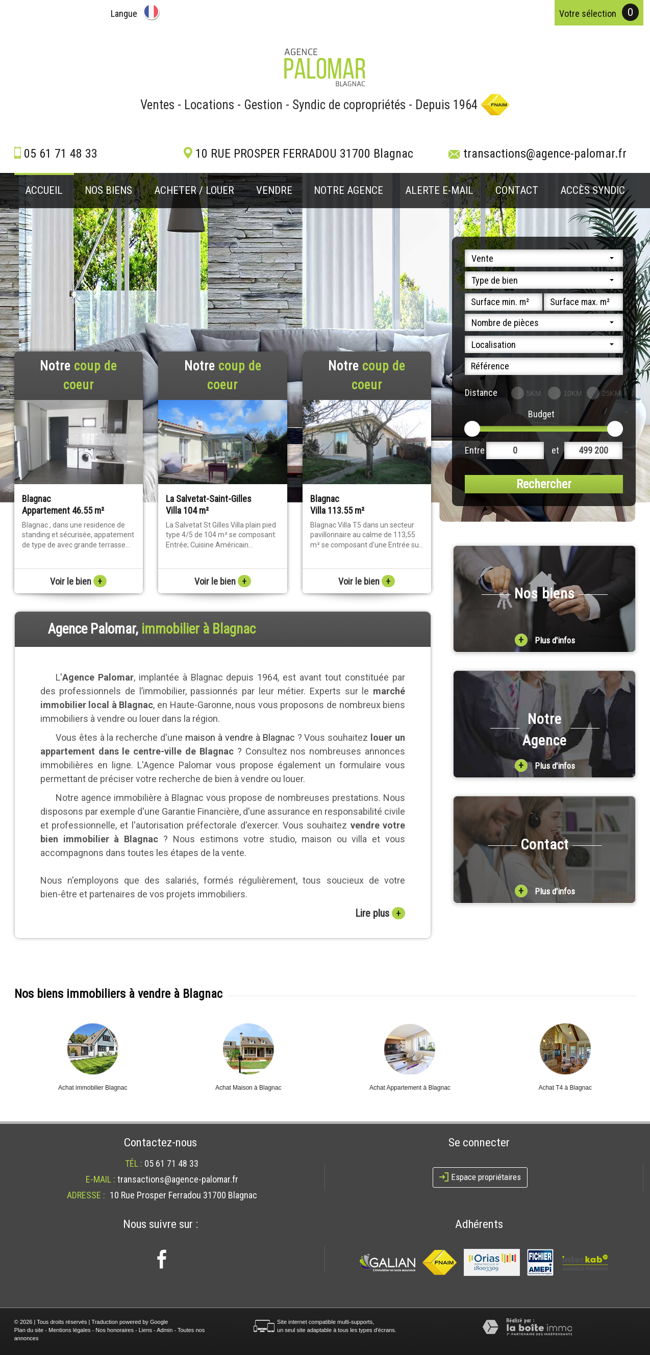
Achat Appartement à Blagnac (410, 1088)
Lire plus (380, 913)
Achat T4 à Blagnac (565, 1088)
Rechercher (543, 484)
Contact (516, 190)
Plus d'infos (545, 640)
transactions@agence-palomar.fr (545, 153)
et (555, 450)
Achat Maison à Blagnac (248, 1088)
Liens (145, 1330)
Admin (164, 1330)
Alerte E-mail (439, 190)
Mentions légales (69, 1330)
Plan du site (28, 1330)
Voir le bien (78, 581)
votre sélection (587, 13)
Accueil (44, 190)
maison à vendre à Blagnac (240, 737)
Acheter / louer (194, 190)
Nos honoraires (114, 1330)
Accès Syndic (592, 190)
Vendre (274, 190)
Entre (475, 450)
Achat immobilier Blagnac (92, 1088)
